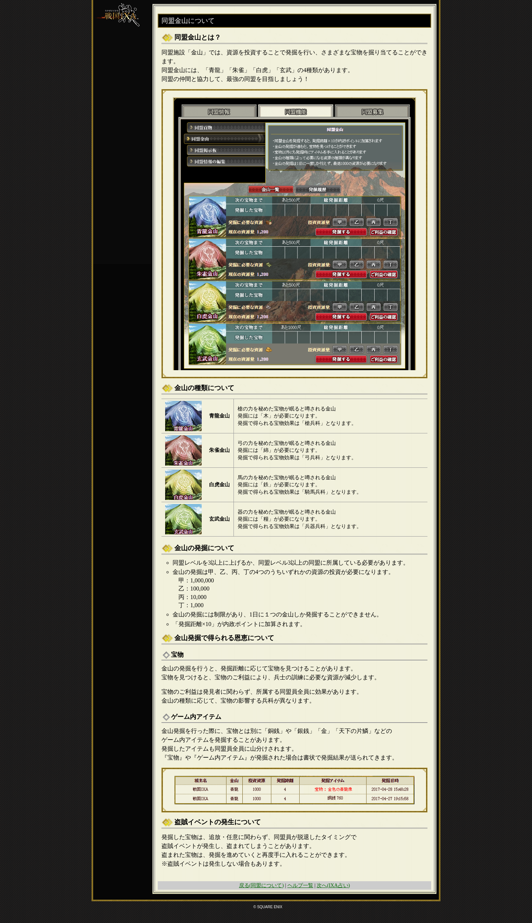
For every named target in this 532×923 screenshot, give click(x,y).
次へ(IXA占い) (333, 885)
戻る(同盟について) (261, 885)
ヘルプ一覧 (300, 885)
